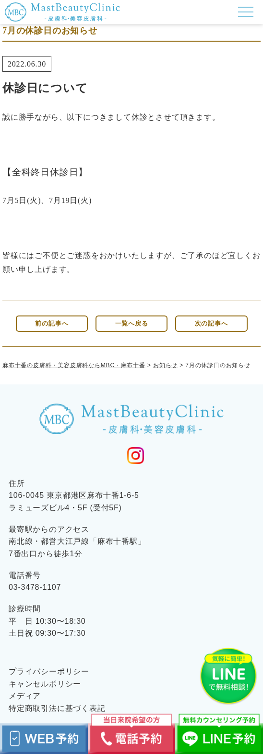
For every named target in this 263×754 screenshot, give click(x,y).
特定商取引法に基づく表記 (57, 708)
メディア (25, 696)
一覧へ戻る (131, 323)
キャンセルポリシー (45, 684)
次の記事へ (211, 323)
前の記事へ (51, 323)
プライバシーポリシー (49, 671)
